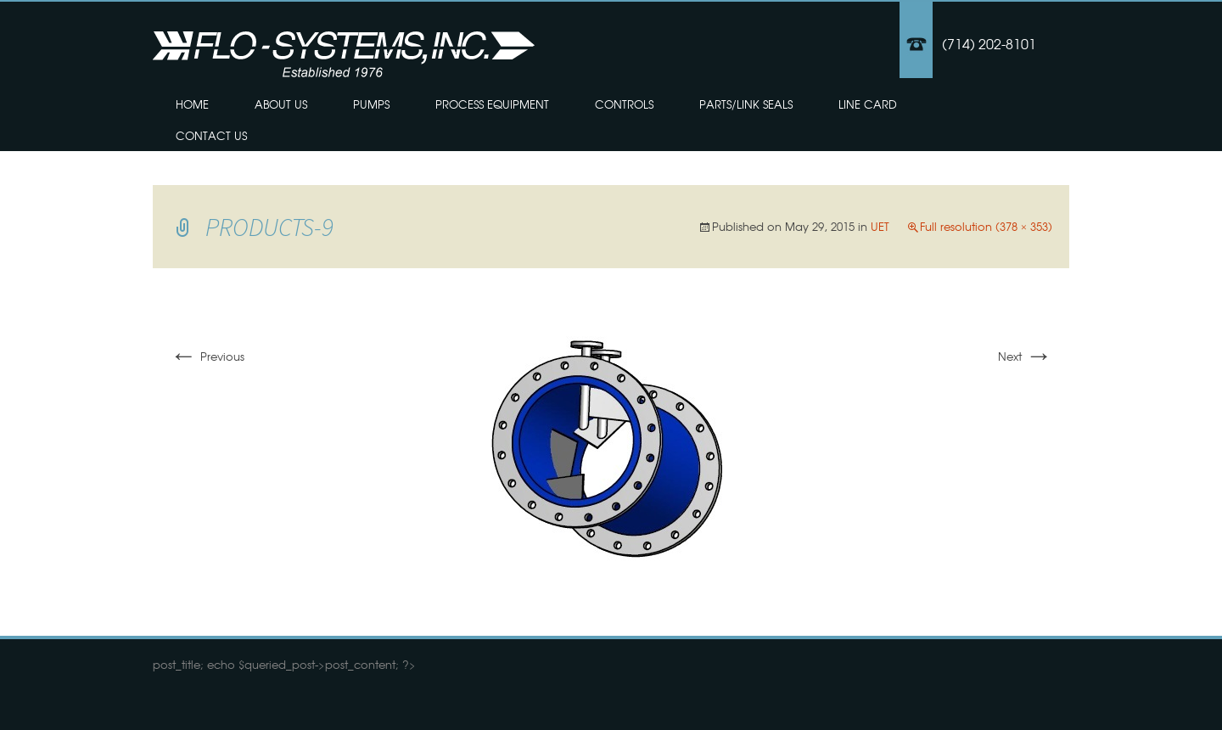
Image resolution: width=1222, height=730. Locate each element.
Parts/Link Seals (746, 104)
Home (192, 104)
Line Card (867, 104)
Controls (624, 104)
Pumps (371, 104)
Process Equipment (492, 104)
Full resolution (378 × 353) (986, 226)
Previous (207, 356)
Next (1025, 356)
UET (880, 226)
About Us (281, 104)
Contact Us (211, 135)
